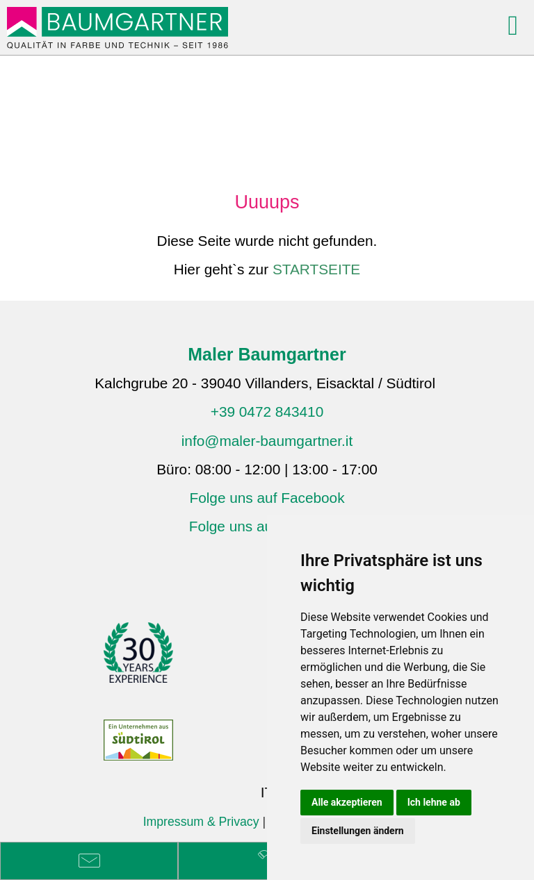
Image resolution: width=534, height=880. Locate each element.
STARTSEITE (316, 269)
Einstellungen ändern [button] (358, 830)
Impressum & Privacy (201, 822)
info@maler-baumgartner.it (267, 441)
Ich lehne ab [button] (433, 802)
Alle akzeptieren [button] (347, 802)
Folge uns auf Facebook (266, 498)
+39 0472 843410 (267, 412)
